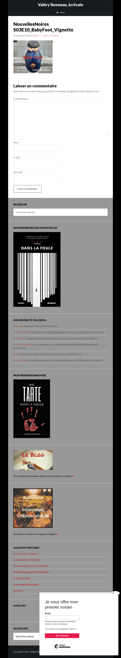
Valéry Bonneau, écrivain (60, 4)
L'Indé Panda (19, 338)
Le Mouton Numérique (23, 344)
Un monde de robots (21, 578)
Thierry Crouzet (20, 360)
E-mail (16, 157)
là (73, 476)
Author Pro (35, 651)
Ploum (16, 354)
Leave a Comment (50, 35)
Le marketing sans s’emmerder (26, 584)
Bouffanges (18, 326)
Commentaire (21, 98)
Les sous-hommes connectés (25, 553)
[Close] (115, 595)
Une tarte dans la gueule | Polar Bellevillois (31, 572)
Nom (15, 142)
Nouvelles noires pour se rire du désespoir (30, 566)
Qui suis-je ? (18, 590)
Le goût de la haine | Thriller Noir (27, 559)
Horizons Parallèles (22, 332)
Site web (17, 172)
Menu (62, 12)
